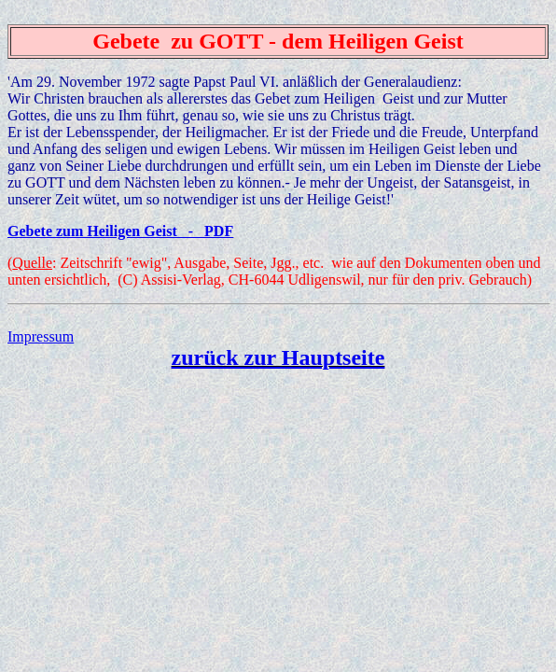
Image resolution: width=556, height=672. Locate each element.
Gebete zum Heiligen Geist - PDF (120, 231)
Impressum (40, 336)
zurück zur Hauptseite (278, 357)
